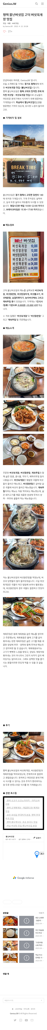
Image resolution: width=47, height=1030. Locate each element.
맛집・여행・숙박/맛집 (11, 23)
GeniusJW (9, 4)
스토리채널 (18, 1009)
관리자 (33, 1009)
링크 (37, 102)
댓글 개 (6, 973)
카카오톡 (26, 1009)
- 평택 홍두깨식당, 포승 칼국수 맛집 (21, 822)
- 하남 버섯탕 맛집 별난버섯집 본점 (21, 826)
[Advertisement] (23, 695)
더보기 (41, 912)
